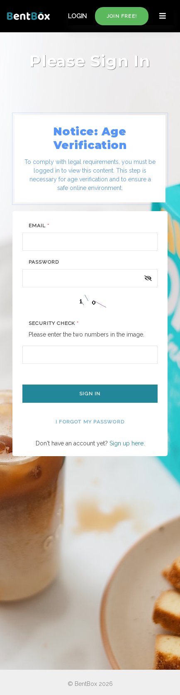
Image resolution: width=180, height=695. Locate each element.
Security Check (54, 323)
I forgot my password (90, 422)
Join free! (122, 16)
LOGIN (77, 16)
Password (44, 262)
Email (39, 225)
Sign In (89, 394)
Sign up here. (127, 443)
